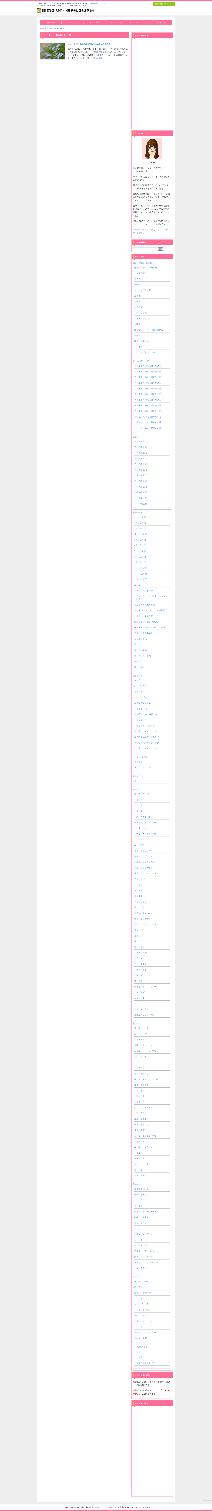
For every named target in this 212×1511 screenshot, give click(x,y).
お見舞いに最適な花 (143, 616)
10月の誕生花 (140, 492)
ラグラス (138, 1003)
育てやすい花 (140, 709)
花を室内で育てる (142, 703)
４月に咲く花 (140, 534)
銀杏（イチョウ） (142, 1194)
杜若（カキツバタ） (143, 817)
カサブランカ (140, 1057)
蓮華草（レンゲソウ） (144, 1015)
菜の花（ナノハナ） (143, 913)
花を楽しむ (137, 676)
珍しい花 (138, 667)
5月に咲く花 (140, 540)
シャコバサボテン (142, 1304)
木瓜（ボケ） (140, 958)
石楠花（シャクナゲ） (144, 862)
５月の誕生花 (140, 464)
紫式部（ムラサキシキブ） (146, 1262)
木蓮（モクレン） (142, 975)
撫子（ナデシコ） (142, 1130)
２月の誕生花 (140, 447)
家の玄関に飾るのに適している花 (149, 627)
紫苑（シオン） (141, 1223)
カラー (137, 1062)
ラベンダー (139, 1175)
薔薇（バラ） (140, 930)
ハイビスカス (140, 1141)
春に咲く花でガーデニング (146, 731)
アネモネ (138, 811)
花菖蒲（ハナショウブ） (145, 924)
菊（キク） (139, 1206)
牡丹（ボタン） (141, 964)
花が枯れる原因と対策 (144, 605)
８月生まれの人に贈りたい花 (147, 405)
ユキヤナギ (139, 992)
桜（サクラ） (140, 845)
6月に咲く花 (140, 545)
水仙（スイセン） (142, 1315)
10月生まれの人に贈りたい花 (147, 417)
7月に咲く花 (140, 551)
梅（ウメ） (139, 1287)
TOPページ (50, 22)
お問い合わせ (161, 22)
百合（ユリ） (140, 1170)
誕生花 (135, 437)
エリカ (137, 1351)
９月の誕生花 (140, 487)
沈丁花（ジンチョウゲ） (145, 873)
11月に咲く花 (140, 574)
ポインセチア (140, 1338)
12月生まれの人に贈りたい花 (147, 428)
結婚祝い (138, 335)
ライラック (139, 998)
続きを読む (98, 58)
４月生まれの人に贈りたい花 (147, 383)
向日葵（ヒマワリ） (143, 1147)
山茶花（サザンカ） (143, 1293)
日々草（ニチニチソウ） (145, 1136)
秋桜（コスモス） (142, 1217)
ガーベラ (138, 1200)
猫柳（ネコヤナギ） (143, 919)
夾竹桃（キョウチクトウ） (146, 1079)
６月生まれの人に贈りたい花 (147, 394)
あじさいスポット (142, 767)
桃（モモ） (139, 981)
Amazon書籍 (94, 22)
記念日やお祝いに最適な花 (143, 263)
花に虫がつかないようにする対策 (149, 610)
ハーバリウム (140, 313)
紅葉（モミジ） (141, 1268)
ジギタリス (139, 1102)
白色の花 (138, 307)
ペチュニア (139, 1158)
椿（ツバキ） (140, 907)
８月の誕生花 (140, 481)
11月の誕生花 (140, 498)
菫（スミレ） (140, 890)
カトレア (138, 1357)
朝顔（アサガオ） (142, 1034)
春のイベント (138, 776)
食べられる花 (140, 650)
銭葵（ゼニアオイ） (143, 1107)
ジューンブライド (142, 290)
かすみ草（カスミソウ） (145, 822)
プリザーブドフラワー (144, 352)
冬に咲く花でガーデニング (146, 748)
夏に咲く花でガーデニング (146, 737)
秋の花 (135, 1184)
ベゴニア (138, 1153)
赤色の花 (138, 301)
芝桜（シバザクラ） (143, 856)
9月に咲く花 (140, 562)
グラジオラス (140, 1090)
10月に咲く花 (140, 568)
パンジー (138, 1327)
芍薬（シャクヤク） (143, 868)
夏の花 (135, 1024)
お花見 (137, 680)
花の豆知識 (137, 512)
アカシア (138, 805)
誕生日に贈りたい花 (141, 361)
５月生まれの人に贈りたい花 (147, 388)
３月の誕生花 (140, 453)
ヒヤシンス (139, 936)
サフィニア (139, 1096)
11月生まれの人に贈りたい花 (147, 422)
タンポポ (138, 896)
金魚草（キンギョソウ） (145, 834)
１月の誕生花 (140, 441)
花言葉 (137, 585)
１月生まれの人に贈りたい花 (147, 366)
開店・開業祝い (141, 341)
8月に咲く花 (140, 557)
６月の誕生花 (140, 470)
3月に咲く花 (140, 528)
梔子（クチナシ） (142, 1085)
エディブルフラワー (143, 591)
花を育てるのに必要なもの (146, 714)
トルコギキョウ (141, 1124)
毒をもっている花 (142, 656)
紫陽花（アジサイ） (143, 1045)
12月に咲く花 (140, 579)
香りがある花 (140, 639)
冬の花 (135, 1277)
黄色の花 (138, 279)
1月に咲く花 (140, 517)
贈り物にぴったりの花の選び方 (148, 330)
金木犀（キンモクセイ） (145, 1211)
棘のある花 (139, 661)
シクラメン (139, 1298)
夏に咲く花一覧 (141, 1028)
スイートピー (140, 879)
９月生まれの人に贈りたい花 (147, 411)
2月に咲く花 (140, 523)
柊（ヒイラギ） (141, 1245)
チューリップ (140, 902)
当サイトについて (72, 22)
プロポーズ (139, 347)
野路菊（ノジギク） (143, 1234)
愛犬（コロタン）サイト (139, 22)
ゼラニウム (139, 1113)
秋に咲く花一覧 (141, 1189)
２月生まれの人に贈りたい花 (147, 371)
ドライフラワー (141, 720)
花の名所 (138, 762)
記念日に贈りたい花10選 (145, 267)
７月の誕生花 (140, 475)
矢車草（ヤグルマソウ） (145, 987)
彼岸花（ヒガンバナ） (144, 1251)
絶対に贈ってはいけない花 (146, 622)
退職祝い (138, 296)
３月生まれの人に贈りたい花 (147, 377)
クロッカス (139, 839)
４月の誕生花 (140, 458)
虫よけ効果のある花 (143, 633)
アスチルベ (139, 1040)
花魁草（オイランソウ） (145, 1051)
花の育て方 (139, 692)
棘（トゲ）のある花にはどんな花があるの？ (90, 44)
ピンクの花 (139, 273)
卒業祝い (138, 324)
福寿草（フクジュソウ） (145, 1332)
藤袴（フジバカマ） (143, 1257)
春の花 (135, 790)
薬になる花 (139, 644)
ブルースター (140, 953)
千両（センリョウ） (143, 1321)
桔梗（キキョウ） (142, 1073)
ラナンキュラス (141, 1009)
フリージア (139, 947)
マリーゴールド (141, 1164)
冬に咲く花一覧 (141, 1281)
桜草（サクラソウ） (144, 851)
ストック (138, 885)
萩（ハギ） (139, 1240)
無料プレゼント (116, 22)
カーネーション (141, 828)
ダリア (137, 1228)
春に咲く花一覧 (141, 794)
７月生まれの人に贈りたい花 (147, 400)
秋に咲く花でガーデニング (146, 743)
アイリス (138, 800)
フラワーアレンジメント (145, 726)
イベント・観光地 (140, 757)
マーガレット (140, 970)
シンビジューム (141, 1310)
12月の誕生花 (140, 504)
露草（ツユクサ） (142, 1119)
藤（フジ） (139, 941)
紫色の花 (138, 284)
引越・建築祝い (141, 318)
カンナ (137, 1068)
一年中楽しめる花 (140, 1347)
